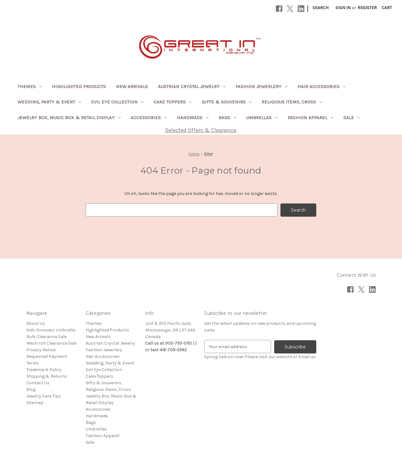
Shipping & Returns (46, 376)
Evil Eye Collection (117, 102)
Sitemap (34, 402)
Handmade (193, 117)
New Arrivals (132, 86)
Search (320, 7)
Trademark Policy (44, 369)
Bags (227, 117)
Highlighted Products (79, 86)
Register (367, 7)
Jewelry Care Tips (43, 396)
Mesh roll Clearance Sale (51, 343)
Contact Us (38, 383)
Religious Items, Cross (292, 102)
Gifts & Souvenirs (227, 102)
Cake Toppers (173, 102)
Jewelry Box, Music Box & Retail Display (69, 117)
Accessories (149, 117)
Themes (30, 86)
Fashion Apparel (310, 117)
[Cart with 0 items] (386, 7)
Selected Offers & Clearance (201, 130)
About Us (35, 323)
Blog (30, 389)
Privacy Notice (41, 350)
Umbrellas (262, 117)
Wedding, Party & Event (49, 102)
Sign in (342, 7)
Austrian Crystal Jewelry (191, 86)
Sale (351, 117)
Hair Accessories (321, 86)
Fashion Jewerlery (261, 86)
